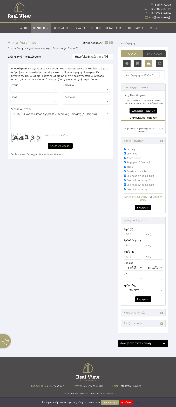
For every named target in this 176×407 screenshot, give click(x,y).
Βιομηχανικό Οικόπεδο (139, 162)
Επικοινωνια (135, 28)
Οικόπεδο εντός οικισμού (140, 184)
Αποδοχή (126, 402)
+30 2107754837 (159, 9)
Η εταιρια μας (114, 28)
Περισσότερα (110, 402)
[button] (129, 123)
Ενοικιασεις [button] (62, 28)
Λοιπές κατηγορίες (137, 171)
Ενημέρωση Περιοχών (143, 110)
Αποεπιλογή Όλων (137, 196)
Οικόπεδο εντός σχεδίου (140, 189)
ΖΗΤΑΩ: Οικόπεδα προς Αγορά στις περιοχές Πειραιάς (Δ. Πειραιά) (60, 120)
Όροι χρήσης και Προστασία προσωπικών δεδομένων (88, 393)
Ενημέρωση (143, 207)
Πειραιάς (130, 123)
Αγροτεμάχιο (134, 158)
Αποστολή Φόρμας (60, 145)
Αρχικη (24, 28)
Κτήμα (130, 167)
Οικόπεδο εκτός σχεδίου (140, 180)
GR (150, 28)
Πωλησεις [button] (41, 28)
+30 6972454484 (159, 13)
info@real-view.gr (160, 17)
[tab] (143, 124)
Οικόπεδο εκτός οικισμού (140, 175)
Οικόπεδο (132, 153)
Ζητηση (96, 28)
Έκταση (131, 149)
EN (155, 28)
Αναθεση (81, 28)
